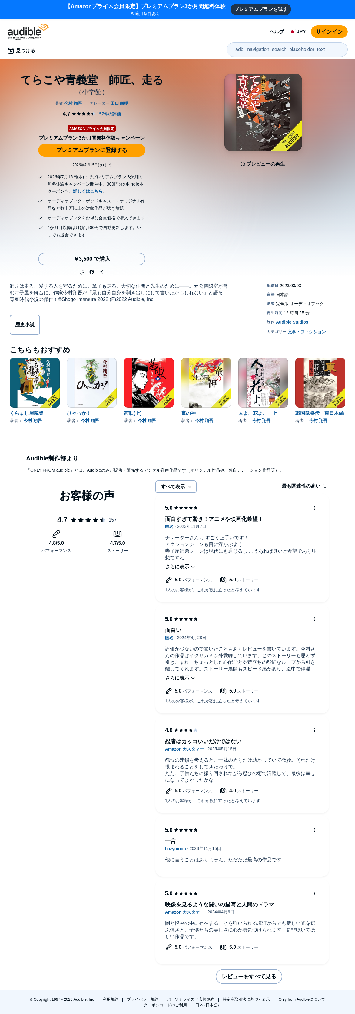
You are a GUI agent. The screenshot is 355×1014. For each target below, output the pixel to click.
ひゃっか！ (79, 413)
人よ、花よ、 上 (257, 413)
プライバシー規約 (143, 999)
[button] (82, 272)
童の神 (188, 413)
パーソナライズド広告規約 (191, 999)
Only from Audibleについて (302, 999)
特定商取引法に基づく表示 (247, 999)
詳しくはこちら (88, 191)
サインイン (329, 32)
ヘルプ (277, 31)
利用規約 (111, 999)
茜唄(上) (133, 413)
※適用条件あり (145, 9)
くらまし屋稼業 (27, 413)
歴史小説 (25, 324)
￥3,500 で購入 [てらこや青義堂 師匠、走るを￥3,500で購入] (91, 259)
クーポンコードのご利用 (166, 1005)
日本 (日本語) (207, 1005)
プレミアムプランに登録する (91, 150)
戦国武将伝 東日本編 (319, 413)
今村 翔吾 (33, 420)
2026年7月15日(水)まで (91, 164)
